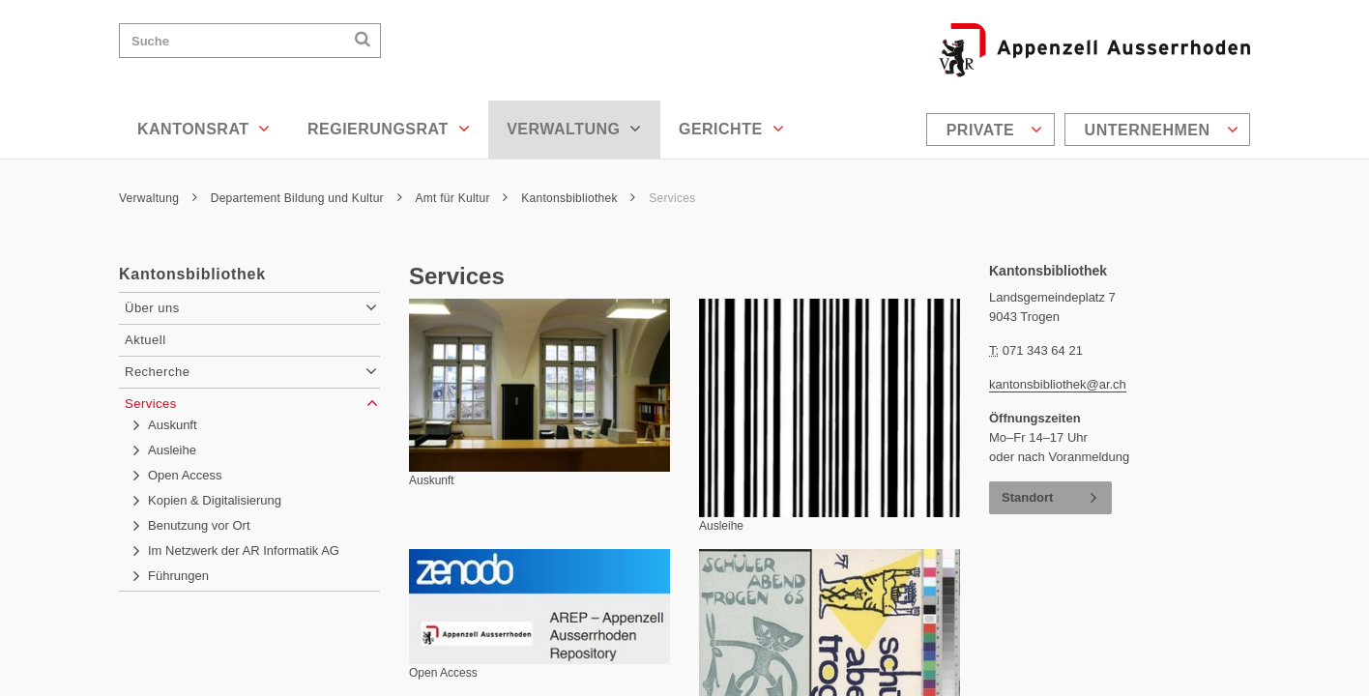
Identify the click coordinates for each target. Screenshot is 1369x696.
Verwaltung (574, 128)
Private (995, 129)
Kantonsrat (204, 128)
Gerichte (731, 128)
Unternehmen (1161, 129)
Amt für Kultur (461, 198)
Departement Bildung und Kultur (306, 198)
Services (672, 198)
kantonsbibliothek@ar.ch (1057, 384)
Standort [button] (1027, 497)
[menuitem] (993, 130)
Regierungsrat (388, 128)
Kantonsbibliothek (578, 198)
